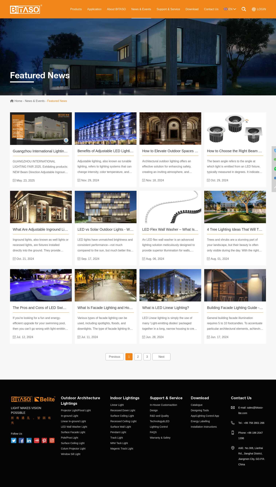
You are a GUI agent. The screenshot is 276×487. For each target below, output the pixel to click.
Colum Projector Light (73, 448)
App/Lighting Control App (205, 415)
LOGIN (258, 9)
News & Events (141, 9)
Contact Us (211, 9)
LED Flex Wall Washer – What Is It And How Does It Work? (190, 229)
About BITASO (116, 9)
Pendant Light (118, 431)
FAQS (153, 431)
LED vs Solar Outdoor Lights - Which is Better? (115, 229)
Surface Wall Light (120, 426)
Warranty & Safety (160, 437)
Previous (114, 356)
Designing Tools (200, 410)
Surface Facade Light (73, 431)
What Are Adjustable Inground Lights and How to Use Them (61, 229)
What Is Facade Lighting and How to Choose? (114, 307)
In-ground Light (69, 415)
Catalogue (197, 404)
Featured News (57, 100)
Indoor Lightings (124, 397)
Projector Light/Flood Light (76, 410)
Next (162, 356)
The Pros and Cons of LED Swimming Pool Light (52, 307)
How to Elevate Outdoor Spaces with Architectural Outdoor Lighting (196, 151)
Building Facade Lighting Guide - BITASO (240, 307)
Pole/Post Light (69, 437)
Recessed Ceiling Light (123, 420)
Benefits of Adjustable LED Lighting (105, 151)
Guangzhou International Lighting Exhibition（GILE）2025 (60, 151)
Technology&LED (159, 420)
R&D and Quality (159, 415)
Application (94, 9)
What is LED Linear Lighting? (165, 307)
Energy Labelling (200, 420)
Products (76, 9)
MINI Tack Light (119, 442)
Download (191, 9)
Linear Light (117, 404)
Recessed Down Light (122, 410)
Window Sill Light (70, 453)
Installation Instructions (204, 426)
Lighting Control (159, 426)
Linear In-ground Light (73, 420)
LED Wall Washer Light (74, 426)
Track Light (116, 437)
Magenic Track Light (121, 448)
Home (18, 100)
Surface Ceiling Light (72, 442)
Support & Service (168, 9)
